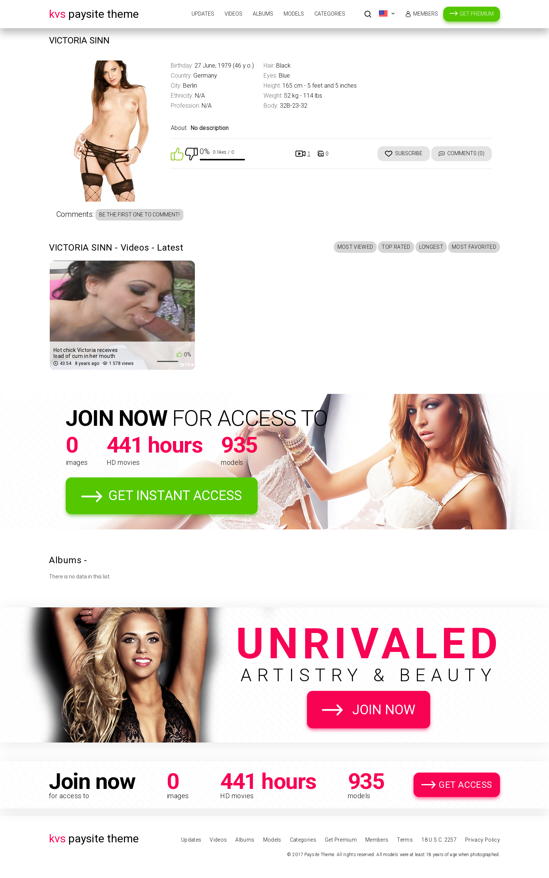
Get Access (465, 785)
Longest (431, 247)
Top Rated (396, 247)
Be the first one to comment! (139, 215)
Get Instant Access (175, 495)
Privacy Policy (482, 840)
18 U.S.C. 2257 (439, 840)
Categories (329, 14)
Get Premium (477, 14)
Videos (233, 14)
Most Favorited (474, 247)
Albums (263, 14)
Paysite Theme (94, 13)
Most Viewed (355, 247)
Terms (405, 840)
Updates (203, 14)
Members (425, 14)
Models (294, 14)
